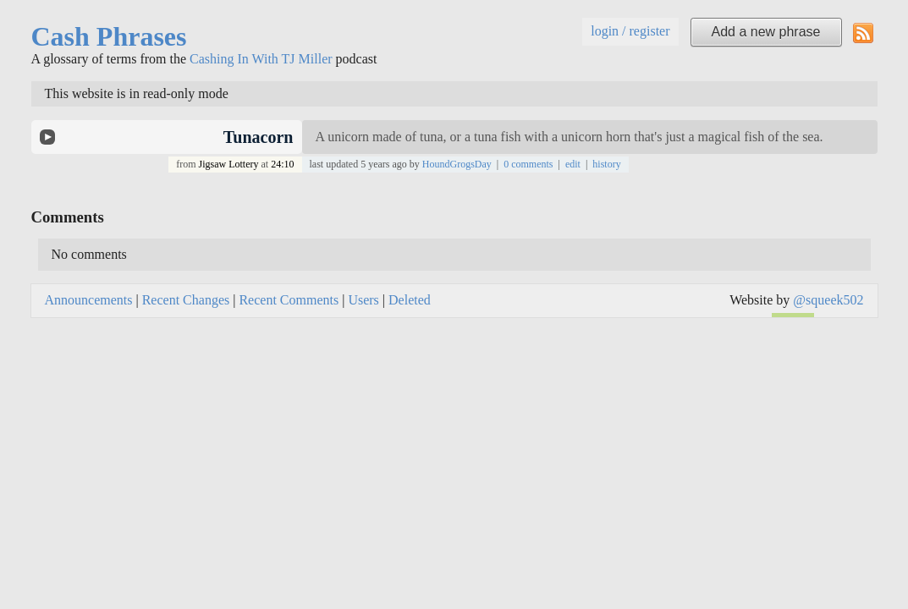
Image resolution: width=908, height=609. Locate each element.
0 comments (528, 164)
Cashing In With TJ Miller (261, 59)
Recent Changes (186, 300)
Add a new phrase (766, 32)
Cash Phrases (109, 36)
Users (363, 300)
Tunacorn (258, 137)
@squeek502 (828, 300)
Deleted (409, 300)
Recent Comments (288, 300)
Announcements (89, 300)
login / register (630, 31)
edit (573, 164)
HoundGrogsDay (457, 164)
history (606, 164)
